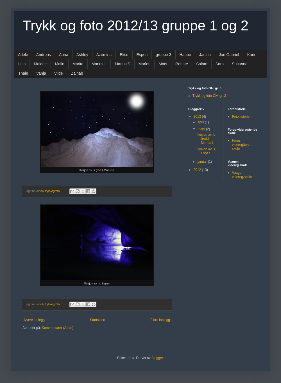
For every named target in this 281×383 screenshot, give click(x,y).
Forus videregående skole (242, 145)
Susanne (239, 64)
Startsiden (97, 320)
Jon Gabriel (229, 54)
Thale (23, 73)
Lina (22, 64)
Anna (63, 54)
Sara (220, 64)
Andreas (43, 54)
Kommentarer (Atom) (57, 328)
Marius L (99, 64)
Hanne (185, 54)
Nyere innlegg (34, 320)
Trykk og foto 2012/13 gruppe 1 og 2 (135, 26)
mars (202, 129)
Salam (201, 64)
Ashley (82, 54)
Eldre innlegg (160, 320)
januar (203, 162)
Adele (23, 54)
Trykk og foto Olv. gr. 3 (209, 96)
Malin (59, 64)
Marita (77, 64)
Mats (162, 64)
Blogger (157, 358)
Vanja (41, 73)
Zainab (77, 73)
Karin (252, 54)
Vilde (58, 73)
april (201, 122)
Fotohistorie (241, 117)
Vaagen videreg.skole (242, 175)
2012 (198, 170)
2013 (198, 117)
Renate (181, 64)
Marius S (122, 64)
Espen (142, 54)
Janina (205, 54)
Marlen (145, 64)
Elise (124, 54)
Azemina (104, 54)
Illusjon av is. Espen (206, 151)
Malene (40, 64)
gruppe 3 (163, 54)
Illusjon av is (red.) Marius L (206, 139)
